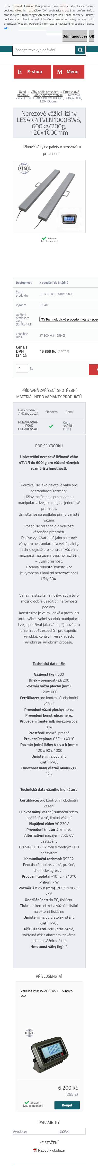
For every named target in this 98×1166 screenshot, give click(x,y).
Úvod (22, 91)
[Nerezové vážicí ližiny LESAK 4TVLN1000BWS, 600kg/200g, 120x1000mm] (49, 162)
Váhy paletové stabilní (48, 94)
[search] (80, 50)
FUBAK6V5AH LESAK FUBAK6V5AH (28, 426)
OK (91, 36)
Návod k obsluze (49, 1150)
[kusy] (22, 368)
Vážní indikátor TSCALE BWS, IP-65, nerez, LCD (47, 993)
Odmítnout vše (74, 36)
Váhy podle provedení (45, 91)
